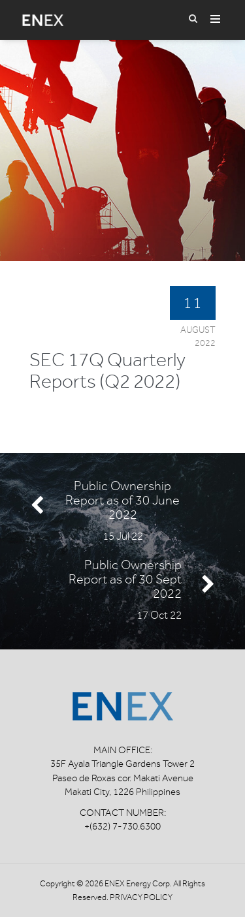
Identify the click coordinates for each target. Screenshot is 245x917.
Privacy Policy (141, 897)
